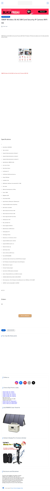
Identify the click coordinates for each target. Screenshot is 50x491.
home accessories (5, 16)
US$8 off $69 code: (8, 393)
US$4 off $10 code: (9, 401)
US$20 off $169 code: (9, 394)
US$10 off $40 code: (10, 402)
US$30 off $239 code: (9, 395)
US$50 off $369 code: (9, 396)
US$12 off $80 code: (10, 403)
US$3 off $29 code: (8, 391)
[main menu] (2, 3)
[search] (48, 3)
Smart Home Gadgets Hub (17, 488)
